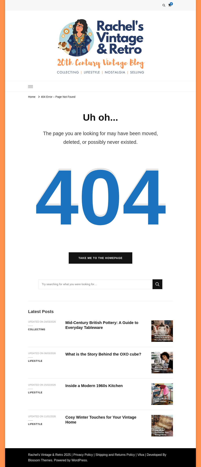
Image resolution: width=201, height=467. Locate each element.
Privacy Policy (83, 454)
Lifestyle (35, 361)
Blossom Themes (40, 460)
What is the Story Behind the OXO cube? (103, 354)
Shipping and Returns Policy (115, 454)
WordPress (79, 460)
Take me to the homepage (100, 258)
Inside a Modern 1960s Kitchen (94, 386)
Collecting (36, 329)
